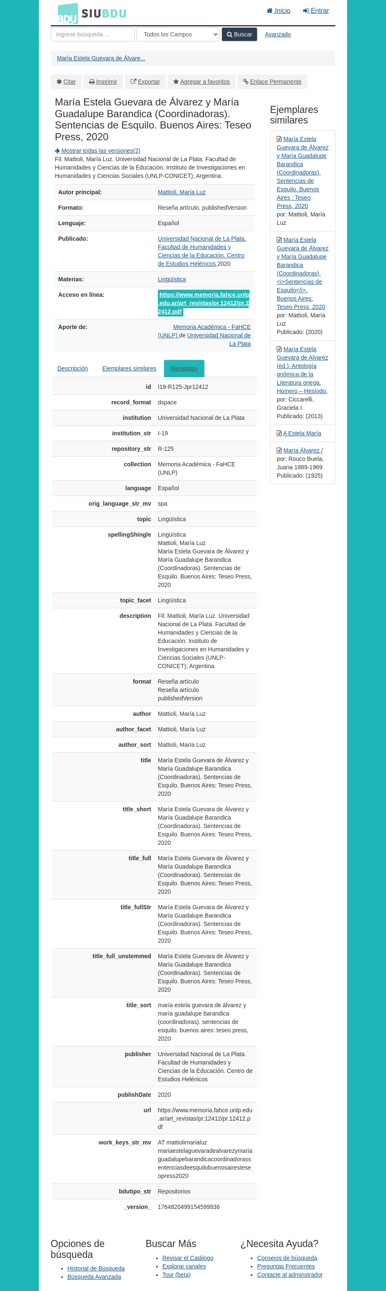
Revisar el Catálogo (188, 1258)
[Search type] (177, 34)
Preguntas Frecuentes (286, 1266)
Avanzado (278, 34)
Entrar (316, 10)
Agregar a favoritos (205, 81)
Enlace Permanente (275, 81)
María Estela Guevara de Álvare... (101, 58)
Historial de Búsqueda (96, 1268)
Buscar (239, 34)
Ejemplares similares (129, 368)
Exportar (149, 81)
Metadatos (184, 368)
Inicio (279, 10)
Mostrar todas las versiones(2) (97, 150)
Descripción (72, 368)
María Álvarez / (303, 450)
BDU (66, 13)
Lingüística (172, 279)
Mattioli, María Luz (182, 192)
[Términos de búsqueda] (93, 34)
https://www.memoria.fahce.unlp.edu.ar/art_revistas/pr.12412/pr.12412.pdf (204, 303)
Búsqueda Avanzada (94, 1276)
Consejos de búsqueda (287, 1258)
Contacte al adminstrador (289, 1274)
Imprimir (106, 81)
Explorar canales (184, 1266)
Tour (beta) (176, 1274)
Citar (70, 81)
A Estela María (302, 433)
